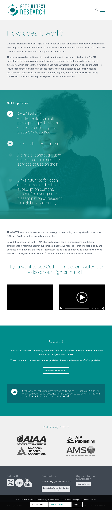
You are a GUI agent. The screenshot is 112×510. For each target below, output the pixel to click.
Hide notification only (59, 504)
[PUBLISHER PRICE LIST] (56, 370)
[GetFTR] (26, 10)
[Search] (96, 10)
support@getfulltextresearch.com (61, 481)
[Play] (61, 308)
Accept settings (39, 504)
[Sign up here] (83, 484)
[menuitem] (96, 10)
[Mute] (103, 308)
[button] (81, 297)
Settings (77, 504)
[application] (82, 297)
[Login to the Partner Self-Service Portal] (56, 489)
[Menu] (102, 10)
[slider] (77, 308)
